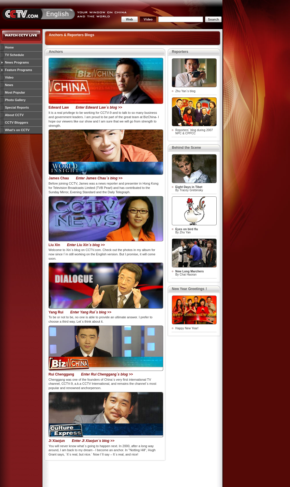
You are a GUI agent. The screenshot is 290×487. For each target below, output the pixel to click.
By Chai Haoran (189, 273)
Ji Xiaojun (57, 441)
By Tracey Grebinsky (189, 188)
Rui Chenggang (61, 374)
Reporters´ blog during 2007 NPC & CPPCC (194, 132)
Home (9, 47)
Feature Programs (18, 70)
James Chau (59, 178)
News (9, 85)
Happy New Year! (186, 328)
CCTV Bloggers (16, 122)
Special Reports (17, 107)
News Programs (17, 62)
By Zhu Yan (186, 231)
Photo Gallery (15, 100)
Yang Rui (56, 312)
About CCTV (14, 115)
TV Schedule (14, 55)
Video (9, 77)
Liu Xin (54, 245)
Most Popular (15, 92)
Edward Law (59, 107)
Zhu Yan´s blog (185, 91)
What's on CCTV (17, 130)
